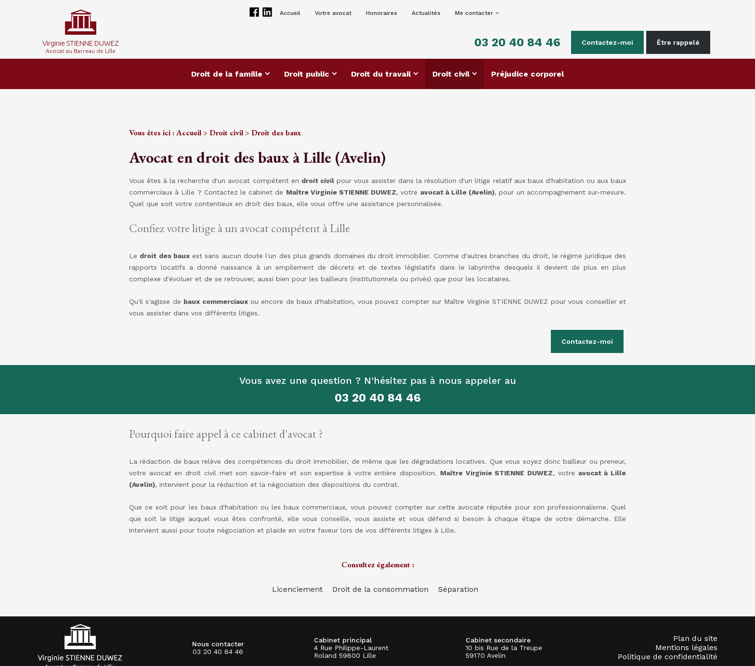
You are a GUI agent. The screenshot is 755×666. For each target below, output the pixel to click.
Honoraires (381, 13)
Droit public (306, 73)
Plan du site (695, 638)
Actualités (426, 13)
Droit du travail (381, 73)
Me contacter (474, 13)
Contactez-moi (607, 42)
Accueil (290, 13)
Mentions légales (686, 647)
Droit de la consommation (380, 589)
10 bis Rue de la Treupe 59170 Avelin (504, 651)
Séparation (458, 589)
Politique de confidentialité (667, 656)
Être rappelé (678, 42)
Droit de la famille (226, 73)
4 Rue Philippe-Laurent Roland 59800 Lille (351, 651)
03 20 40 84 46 (517, 42)
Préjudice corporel (527, 73)
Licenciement (297, 589)
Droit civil (450, 73)
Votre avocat (333, 13)
